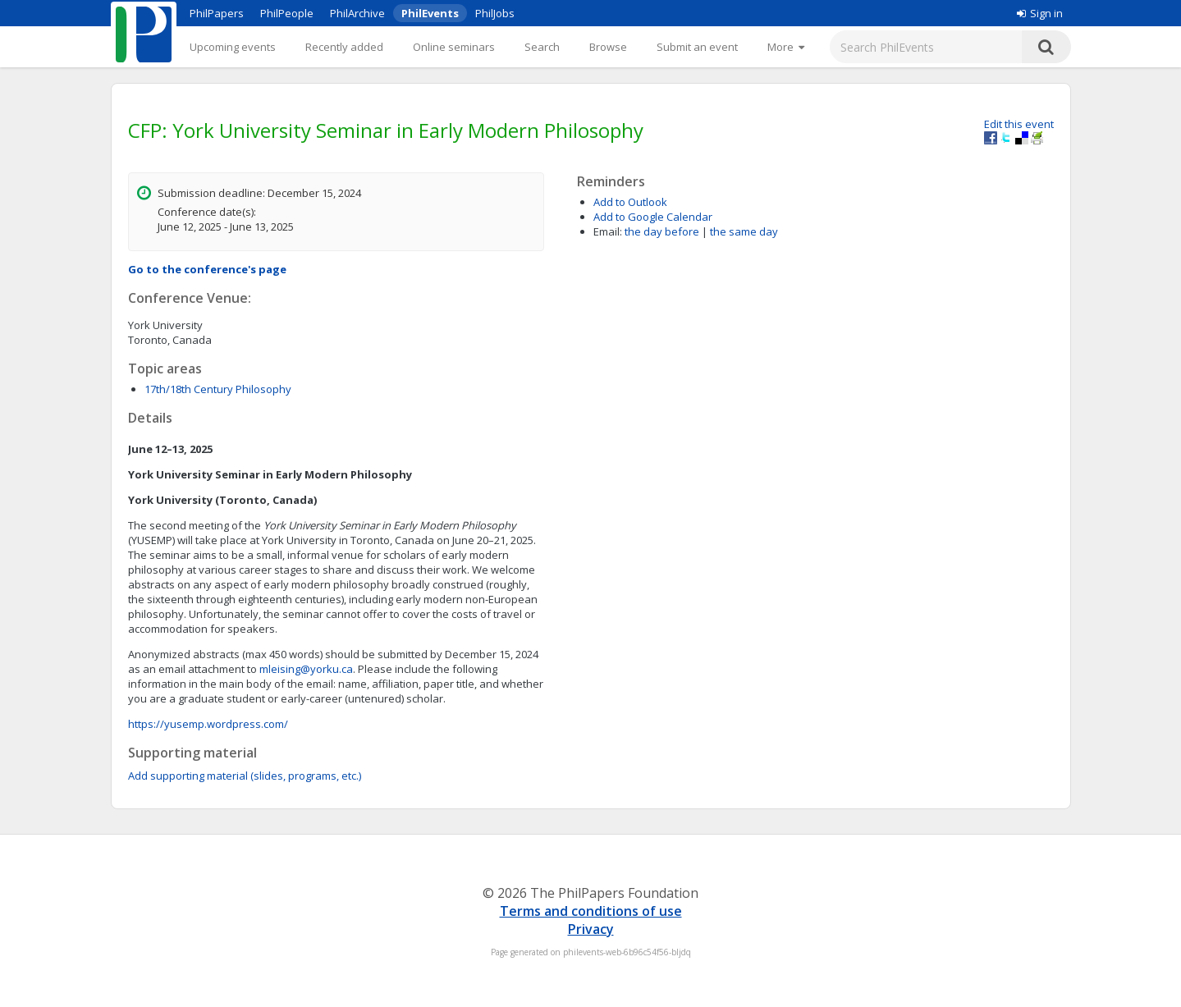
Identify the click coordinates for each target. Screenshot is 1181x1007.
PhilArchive (357, 13)
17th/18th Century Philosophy (217, 389)
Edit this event (1019, 124)
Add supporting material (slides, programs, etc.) (244, 775)
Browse (608, 46)
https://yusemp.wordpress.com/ (208, 723)
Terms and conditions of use (591, 911)
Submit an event (697, 46)
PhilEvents (430, 13)
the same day (744, 231)
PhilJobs (495, 13)
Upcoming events (233, 46)
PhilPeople (287, 13)
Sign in (1040, 13)
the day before (662, 231)
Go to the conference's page (207, 269)
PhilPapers (217, 13)
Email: (607, 231)
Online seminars (454, 46)
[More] (785, 46)
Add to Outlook (630, 202)
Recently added (344, 46)
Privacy (591, 929)
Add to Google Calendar (652, 216)
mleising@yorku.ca (306, 668)
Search (542, 46)
